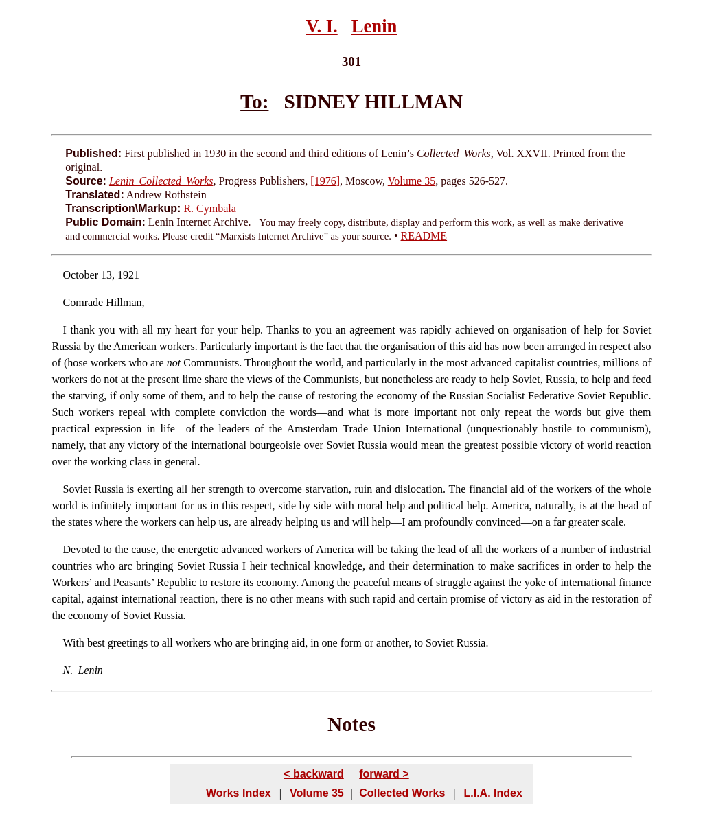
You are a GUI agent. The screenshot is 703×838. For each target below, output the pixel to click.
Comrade (83, 302)
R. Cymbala (209, 208)
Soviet (77, 489)
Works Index (238, 793)
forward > (383, 774)
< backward (314, 774)
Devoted (81, 549)
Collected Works (402, 793)
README (424, 236)
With (73, 643)
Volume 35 (411, 181)
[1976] (325, 181)
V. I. (322, 26)
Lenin (374, 26)
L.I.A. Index (492, 793)
